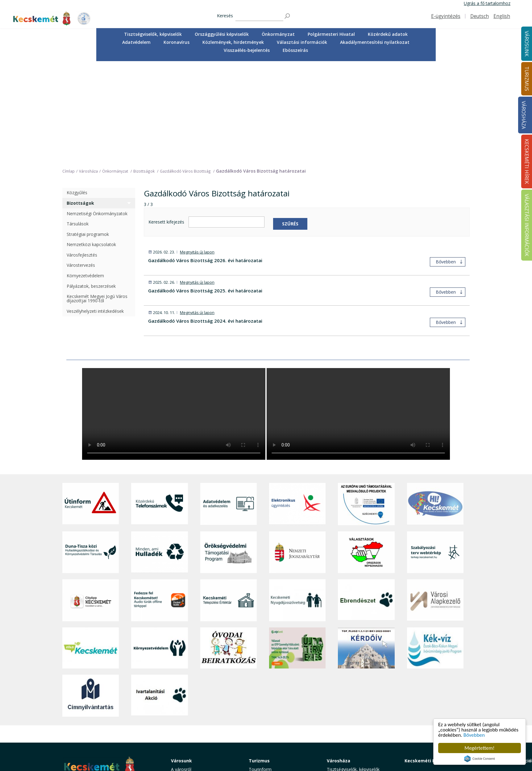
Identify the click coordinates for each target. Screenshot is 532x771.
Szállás (255, 724)
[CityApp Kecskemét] (90, 500)
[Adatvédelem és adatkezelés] (228, 404)
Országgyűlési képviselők (222, 34)
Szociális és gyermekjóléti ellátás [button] (203, 697)
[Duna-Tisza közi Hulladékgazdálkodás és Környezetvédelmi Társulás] (90, 452)
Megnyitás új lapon (197, 151)
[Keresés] (259, 16)
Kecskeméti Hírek (424, 661)
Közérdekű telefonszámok (197, 676)
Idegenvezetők (263, 676)
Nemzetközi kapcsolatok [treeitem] (91, 144)
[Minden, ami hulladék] (159, 452)
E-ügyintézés (445, 16)
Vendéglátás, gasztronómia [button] (276, 717)
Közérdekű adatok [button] (388, 34)
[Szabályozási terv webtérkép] (435, 452)
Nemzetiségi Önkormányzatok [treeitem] (97, 113)
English (501, 16)
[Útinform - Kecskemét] (90, 404)
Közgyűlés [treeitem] (77, 92)
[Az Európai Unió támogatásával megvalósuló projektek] (366, 404)
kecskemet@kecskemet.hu (103, 720)
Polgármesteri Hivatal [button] (331, 34)
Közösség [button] (181, 717)
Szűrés (290, 123)
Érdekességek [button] (262, 690)
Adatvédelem (136, 42)
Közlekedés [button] (182, 711)
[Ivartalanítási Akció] (159, 595)
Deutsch (479, 16)
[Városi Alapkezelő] (435, 500)
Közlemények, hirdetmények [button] (233, 42)
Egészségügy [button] (184, 690)
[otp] (297, 547)
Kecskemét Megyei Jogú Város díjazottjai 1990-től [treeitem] (97, 198)
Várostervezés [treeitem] (81, 165)
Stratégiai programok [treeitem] (88, 134)
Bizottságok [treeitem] (80, 103)
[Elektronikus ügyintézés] (297, 404)
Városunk (181, 661)
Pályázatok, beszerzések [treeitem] (91, 186)
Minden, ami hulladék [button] (192, 738)
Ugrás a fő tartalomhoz (487, 3)
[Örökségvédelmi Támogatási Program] (228, 452)
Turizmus (259, 661)
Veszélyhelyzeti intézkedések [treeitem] (95, 211)
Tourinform (260, 669)
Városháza (523, 115)
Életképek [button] (180, 724)
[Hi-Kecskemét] (435, 404)
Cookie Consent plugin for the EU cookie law (479, 758)
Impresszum (74, 733)
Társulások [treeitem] (78, 124)
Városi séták (261, 711)
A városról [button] (181, 669)
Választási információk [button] (302, 42)
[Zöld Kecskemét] (90, 547)
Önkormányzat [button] (278, 34)
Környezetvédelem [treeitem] (85, 175)
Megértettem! (479, 748)
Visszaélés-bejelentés (247, 50)
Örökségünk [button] (261, 683)
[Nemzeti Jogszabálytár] (297, 452)
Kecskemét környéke (269, 703)
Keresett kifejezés (166, 121)
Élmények (258, 697)
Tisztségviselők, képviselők (153, 34)
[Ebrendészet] (366, 500)
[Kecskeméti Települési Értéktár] (228, 500)
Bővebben (474, 735)
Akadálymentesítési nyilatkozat (374, 42)
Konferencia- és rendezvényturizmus (269, 733)
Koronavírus (176, 42)
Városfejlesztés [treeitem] (82, 154)
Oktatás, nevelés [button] (187, 703)
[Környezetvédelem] (159, 547)
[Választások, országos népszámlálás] (366, 452)
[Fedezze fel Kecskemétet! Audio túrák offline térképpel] (159, 500)
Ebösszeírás (295, 50)
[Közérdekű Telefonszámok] (159, 404)
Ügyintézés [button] (182, 683)
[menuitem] (153, 34)
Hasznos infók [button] (263, 742)
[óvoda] (228, 547)
